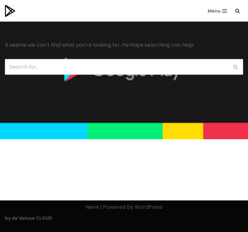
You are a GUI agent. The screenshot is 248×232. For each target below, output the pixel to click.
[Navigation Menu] (217, 10)
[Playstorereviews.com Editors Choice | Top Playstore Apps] (10, 11)
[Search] (237, 10)
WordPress (148, 207)
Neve (92, 207)
